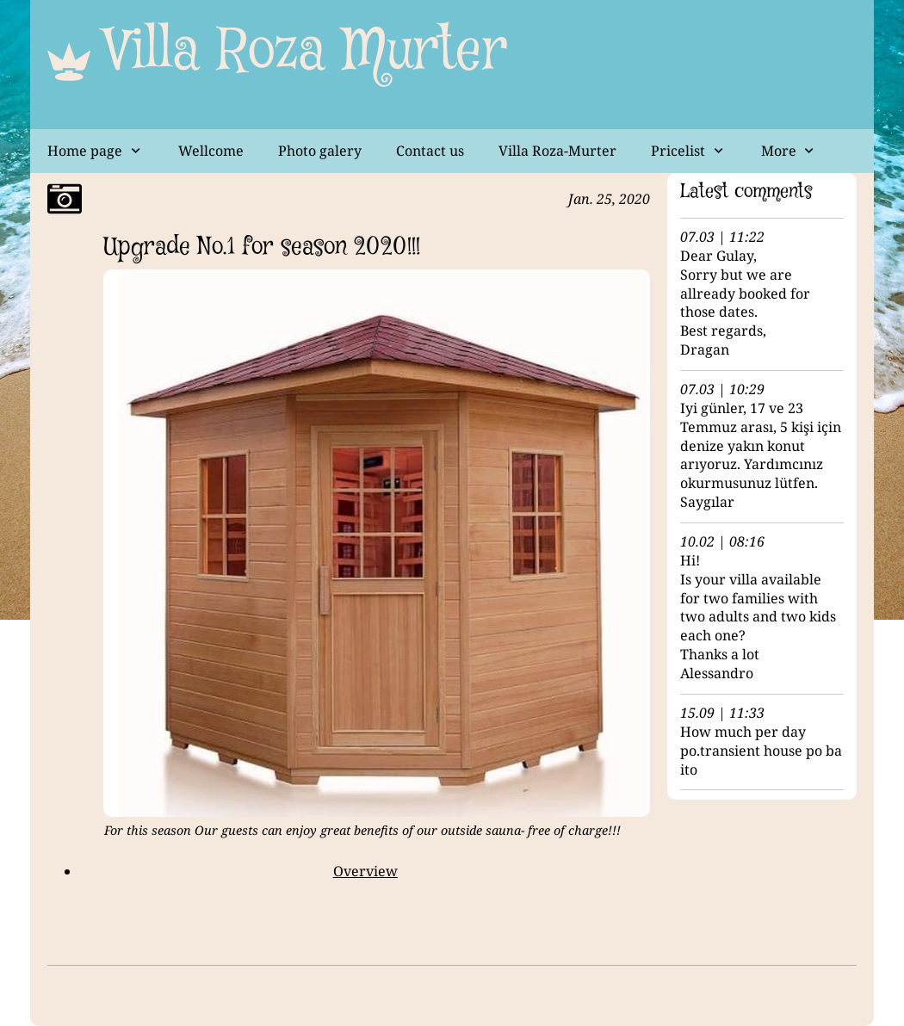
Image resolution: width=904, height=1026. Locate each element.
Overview (365, 871)
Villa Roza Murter (305, 51)
